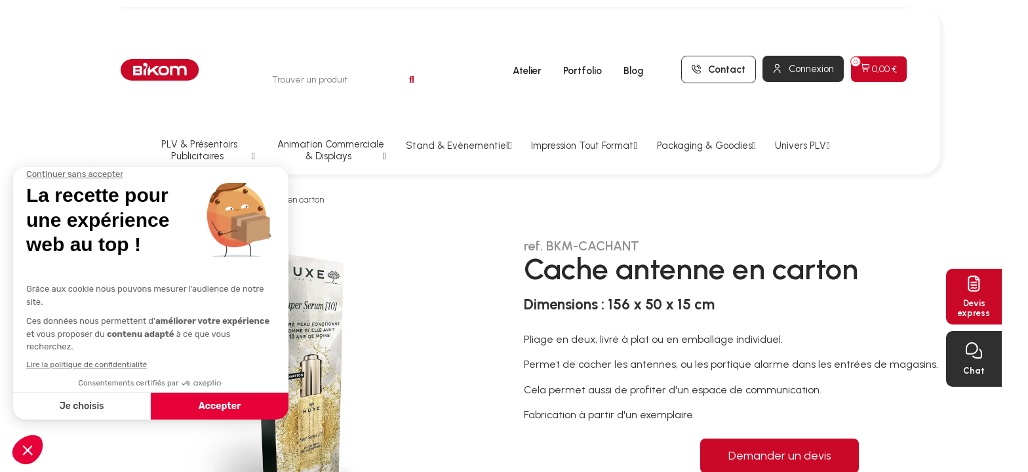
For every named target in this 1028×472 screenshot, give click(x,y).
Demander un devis (779, 387)
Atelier (527, 37)
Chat (974, 371)
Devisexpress (974, 308)
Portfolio (582, 37)
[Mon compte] (803, 35)
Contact (726, 35)
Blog (633, 37)
